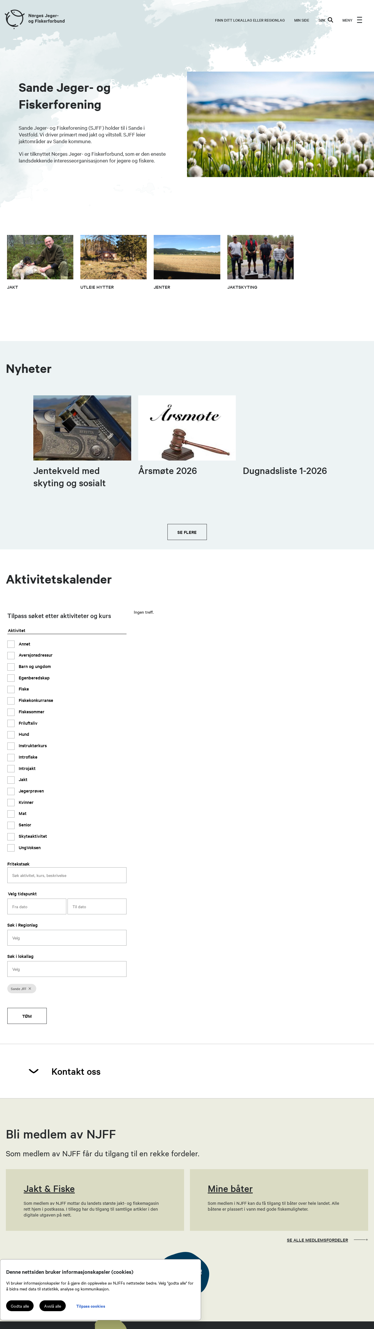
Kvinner (26, 802)
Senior (24, 824)
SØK (325, 20)
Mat (22, 813)
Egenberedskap (34, 677)
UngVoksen (29, 847)
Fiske (23, 689)
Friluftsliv (27, 723)
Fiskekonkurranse (35, 700)
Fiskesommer (31, 711)
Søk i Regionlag (22, 925)
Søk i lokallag (20, 956)
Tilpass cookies (90, 1306)
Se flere (187, 532)
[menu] (352, 20)
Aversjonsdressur (35, 655)
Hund (23, 734)
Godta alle (20, 1306)
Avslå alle (52, 1306)
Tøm (27, 1016)
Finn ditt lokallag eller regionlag (250, 20)
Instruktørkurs (32, 745)
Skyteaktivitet (32, 836)
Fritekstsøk (18, 864)
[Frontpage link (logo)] (14, 19)
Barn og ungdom (34, 666)
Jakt (22, 779)
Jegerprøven (31, 791)
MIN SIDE (301, 20)
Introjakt (27, 768)
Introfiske (27, 757)
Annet (24, 644)
